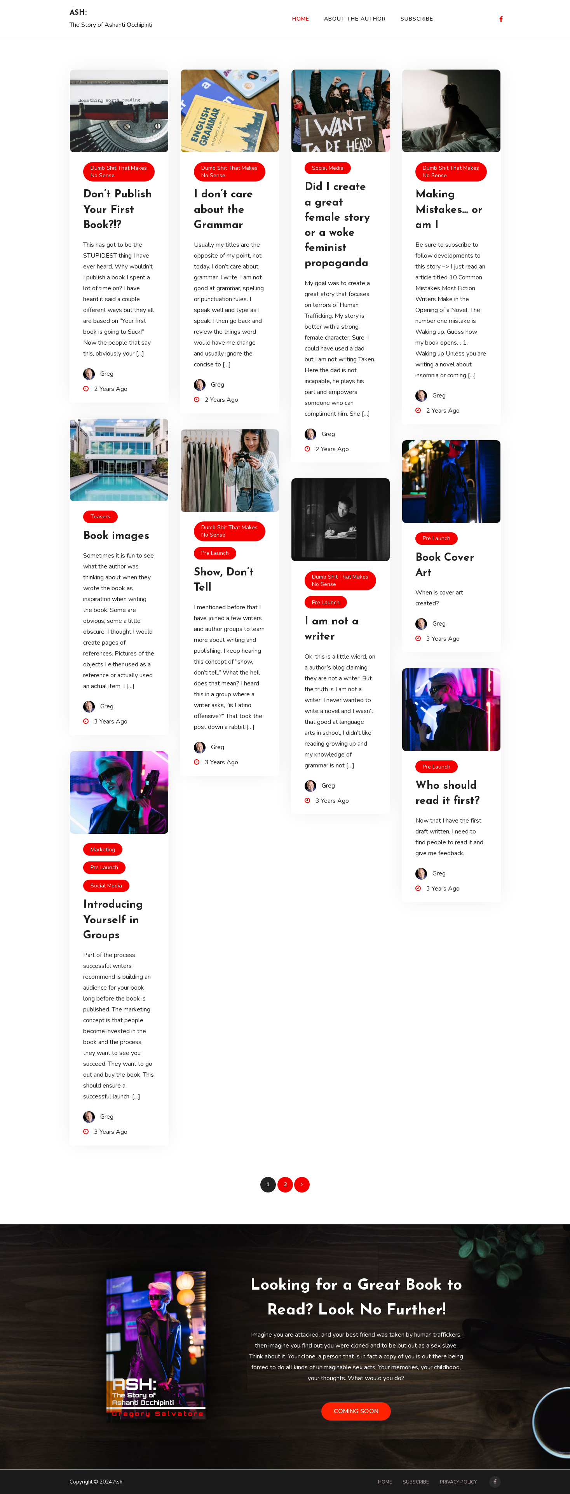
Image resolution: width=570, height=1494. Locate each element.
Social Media (327, 168)
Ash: (78, 13)
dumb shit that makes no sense (119, 171)
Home (300, 19)
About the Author (355, 19)
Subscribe (417, 19)
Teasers (100, 516)
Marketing (103, 849)
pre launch (215, 553)
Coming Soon (356, 1411)
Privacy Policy (458, 1482)
